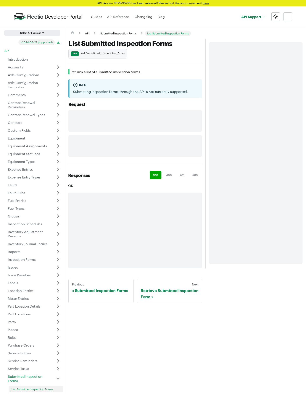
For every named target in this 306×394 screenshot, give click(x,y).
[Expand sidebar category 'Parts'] (58, 321)
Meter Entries (18, 298)
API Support (251, 16)
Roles (12, 337)
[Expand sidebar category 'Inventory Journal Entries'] (58, 243)
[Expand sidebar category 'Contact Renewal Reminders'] (58, 104)
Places (13, 329)
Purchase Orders (21, 345)
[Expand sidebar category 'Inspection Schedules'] (58, 224)
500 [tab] (195, 175)
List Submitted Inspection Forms (32, 389)
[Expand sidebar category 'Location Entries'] (58, 290)
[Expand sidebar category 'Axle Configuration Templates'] (58, 85)
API (7, 50)
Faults (12, 185)
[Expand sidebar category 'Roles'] (58, 337)
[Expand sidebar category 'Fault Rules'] (58, 192)
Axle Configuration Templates (23, 84)
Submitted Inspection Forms (25, 378)
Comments (17, 94)
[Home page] (72, 33)
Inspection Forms (22, 259)
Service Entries (19, 353)
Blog (161, 16)
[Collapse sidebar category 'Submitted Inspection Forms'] (58, 378)
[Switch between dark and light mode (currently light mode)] (276, 17)
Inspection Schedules (25, 224)
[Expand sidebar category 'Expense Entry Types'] (58, 177)
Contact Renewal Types (26, 114)
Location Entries (21, 290)
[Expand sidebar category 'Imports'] (58, 251)
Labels (13, 283)
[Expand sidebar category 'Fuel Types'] (58, 208)
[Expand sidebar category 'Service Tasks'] (58, 368)
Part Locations (19, 314)
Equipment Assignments (27, 146)
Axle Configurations (24, 75)
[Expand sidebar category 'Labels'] (58, 282)
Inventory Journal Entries (28, 244)
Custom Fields (19, 130)
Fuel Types (16, 208)
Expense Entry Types (24, 177)
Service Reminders (22, 360)
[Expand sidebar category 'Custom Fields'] (58, 130)
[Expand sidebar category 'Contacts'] (58, 122)
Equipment (16, 138)
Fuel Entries (17, 200)
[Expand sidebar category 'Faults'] (58, 185)
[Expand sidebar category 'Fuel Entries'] (58, 200)
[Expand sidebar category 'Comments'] (58, 94)
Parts (12, 321)
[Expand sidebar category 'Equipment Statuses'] (58, 153)
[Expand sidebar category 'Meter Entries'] (58, 298)
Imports (14, 251)
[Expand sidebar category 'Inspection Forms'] (58, 259)
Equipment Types (21, 161)
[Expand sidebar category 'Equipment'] (58, 138)
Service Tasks (18, 368)
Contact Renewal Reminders (21, 104)
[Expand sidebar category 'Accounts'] (58, 67)
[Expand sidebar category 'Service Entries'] (58, 353)
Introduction (18, 59)
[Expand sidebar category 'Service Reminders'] (58, 360)
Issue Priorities (19, 275)
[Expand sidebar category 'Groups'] (58, 216)
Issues (13, 267)
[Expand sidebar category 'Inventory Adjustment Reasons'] (58, 234)
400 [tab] (169, 175)
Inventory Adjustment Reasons (25, 233)
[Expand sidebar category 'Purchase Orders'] (58, 345)
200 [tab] (155, 175)
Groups (13, 216)
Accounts (15, 67)
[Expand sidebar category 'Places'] (58, 329)
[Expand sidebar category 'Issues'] (58, 267)
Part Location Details (24, 306)
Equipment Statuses (24, 153)
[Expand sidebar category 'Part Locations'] (58, 314)
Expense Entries (20, 169)
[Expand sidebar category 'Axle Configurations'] (58, 74)
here (206, 3)
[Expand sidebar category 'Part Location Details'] (58, 306)
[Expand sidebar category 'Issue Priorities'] (58, 275)
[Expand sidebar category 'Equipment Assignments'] (58, 146)
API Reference (118, 16)
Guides (96, 16)
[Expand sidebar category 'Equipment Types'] (58, 161)
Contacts (15, 122)
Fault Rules (16, 192)
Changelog (143, 16)
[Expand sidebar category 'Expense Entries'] (58, 169)
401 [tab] (182, 175)
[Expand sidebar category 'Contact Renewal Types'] (58, 114)
